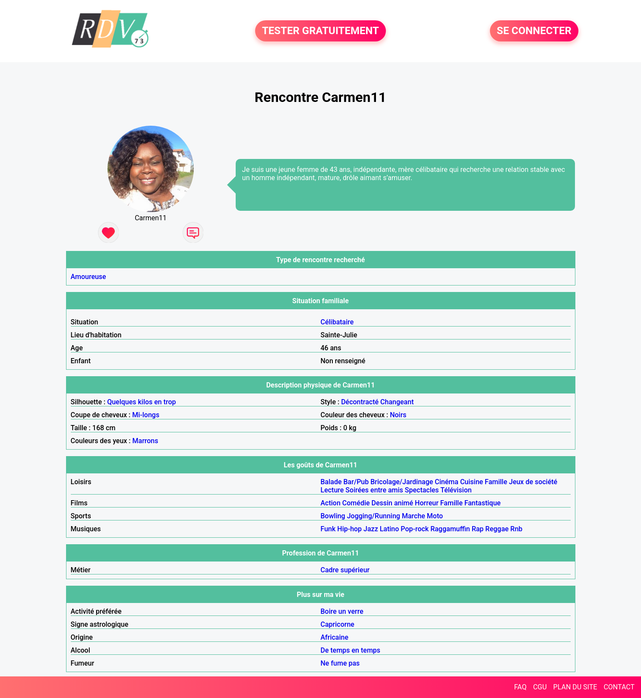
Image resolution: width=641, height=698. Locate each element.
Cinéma (446, 482)
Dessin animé (393, 503)
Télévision (455, 490)
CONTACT (619, 687)
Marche (413, 516)
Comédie (356, 503)
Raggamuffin (450, 529)
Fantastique (482, 503)
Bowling (333, 516)
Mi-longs (145, 415)
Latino (389, 529)
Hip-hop (349, 529)
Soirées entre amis (374, 490)
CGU (540, 687)
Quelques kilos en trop (141, 402)
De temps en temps (351, 650)
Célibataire (337, 322)
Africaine (335, 637)
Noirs (398, 415)
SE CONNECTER (534, 31)
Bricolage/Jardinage (401, 482)
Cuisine (471, 482)
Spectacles (422, 490)
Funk (328, 529)
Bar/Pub (356, 482)
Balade (331, 482)
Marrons (145, 441)
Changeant (397, 402)
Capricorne (337, 624)
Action (331, 503)
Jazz (370, 529)
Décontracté (360, 402)
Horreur (427, 503)
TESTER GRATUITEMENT (320, 31)
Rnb (516, 529)
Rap (478, 529)
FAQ (520, 687)
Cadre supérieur (345, 570)
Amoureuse (88, 277)
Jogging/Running (373, 516)
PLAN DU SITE (575, 687)
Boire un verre (342, 611)
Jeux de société (533, 482)
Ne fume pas (340, 663)
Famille (496, 482)
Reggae (496, 529)
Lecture (332, 490)
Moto (435, 516)
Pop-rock (415, 529)
